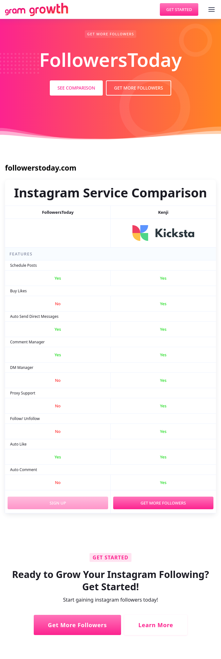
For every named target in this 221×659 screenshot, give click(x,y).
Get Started (179, 9)
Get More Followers (138, 88)
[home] (36, 9)
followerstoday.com (40, 168)
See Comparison (76, 88)
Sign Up (57, 503)
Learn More (155, 625)
